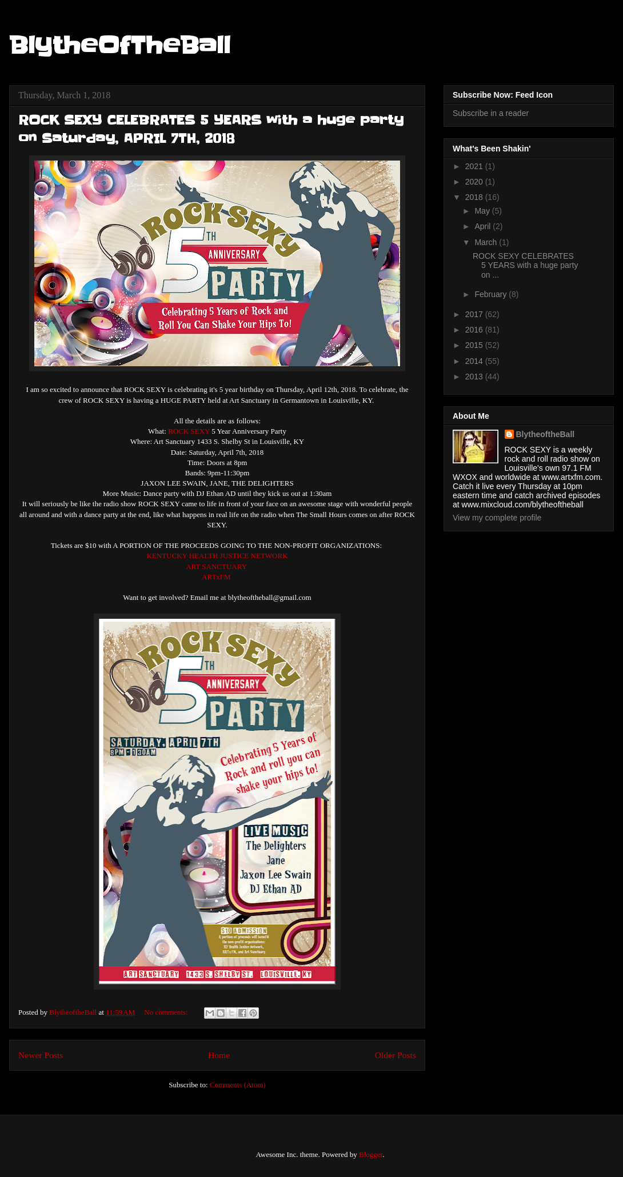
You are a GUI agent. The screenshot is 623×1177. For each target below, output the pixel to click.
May (483, 210)
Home (219, 1055)
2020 (475, 181)
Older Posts (395, 1055)
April (483, 226)
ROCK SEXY (189, 431)
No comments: (166, 1012)
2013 (475, 376)
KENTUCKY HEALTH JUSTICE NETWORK (216, 555)
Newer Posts (40, 1055)
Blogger (370, 1154)
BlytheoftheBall (545, 434)
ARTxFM (216, 577)
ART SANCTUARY (216, 566)
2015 (475, 345)
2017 (475, 314)
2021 (475, 166)
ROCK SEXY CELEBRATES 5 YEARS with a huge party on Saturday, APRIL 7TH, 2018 (211, 129)
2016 (475, 329)
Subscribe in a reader (491, 113)
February (491, 294)
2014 (475, 361)
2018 (475, 197)
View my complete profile (497, 517)
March (486, 242)
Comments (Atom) (238, 1084)
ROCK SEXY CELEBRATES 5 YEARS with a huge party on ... (525, 265)
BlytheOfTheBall (119, 46)
